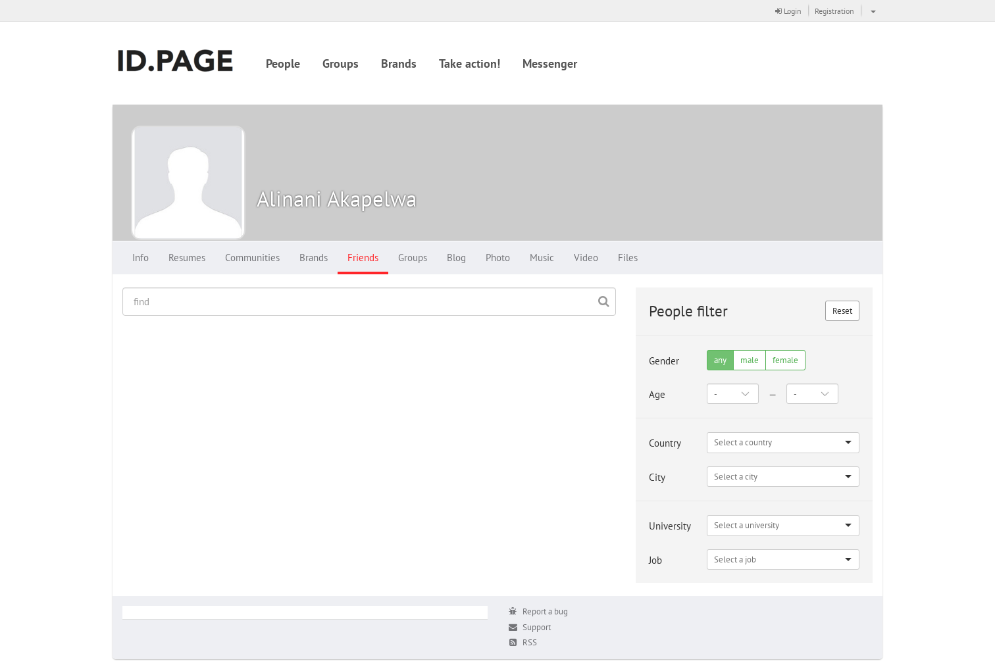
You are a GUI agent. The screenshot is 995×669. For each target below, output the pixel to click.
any (720, 360)
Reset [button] (842, 310)
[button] (871, 10)
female (785, 360)
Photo (498, 257)
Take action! (469, 63)
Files (628, 257)
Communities (252, 257)
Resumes (186, 257)
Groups (340, 63)
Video (586, 257)
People (283, 63)
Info (140, 257)
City (657, 477)
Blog (456, 257)
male (749, 360)
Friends (362, 257)
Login (788, 11)
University (670, 526)
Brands (399, 63)
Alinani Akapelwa (337, 198)
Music (542, 257)
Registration (834, 11)
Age (657, 394)
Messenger (550, 63)
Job (655, 560)
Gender (664, 361)
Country (665, 443)
